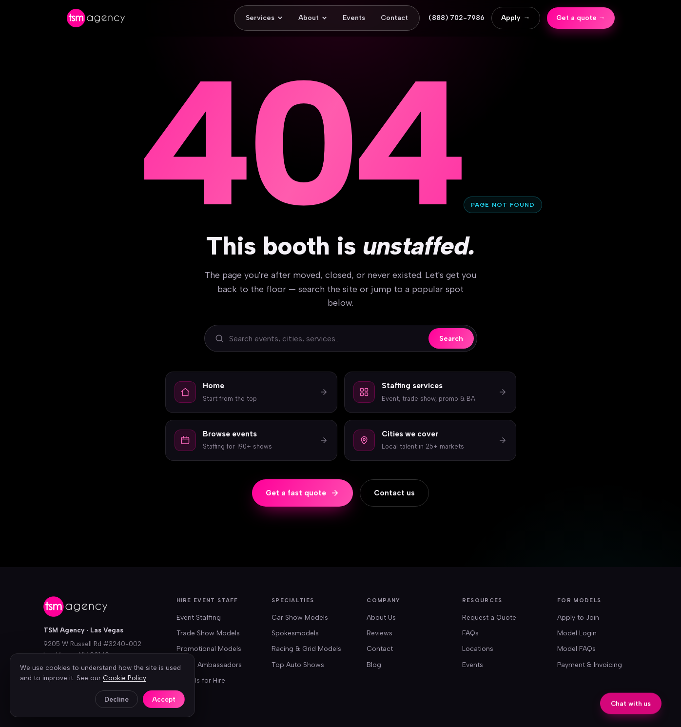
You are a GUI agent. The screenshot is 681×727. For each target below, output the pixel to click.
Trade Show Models (208, 633)
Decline (116, 699)
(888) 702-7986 (456, 18)
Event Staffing (198, 617)
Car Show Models (300, 617)
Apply (515, 18)
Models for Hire (200, 680)
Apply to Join (578, 617)
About (312, 18)
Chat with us (631, 704)
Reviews (379, 633)
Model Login (577, 633)
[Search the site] (326, 338)
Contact (394, 18)
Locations (477, 649)
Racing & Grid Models (306, 649)
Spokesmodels (295, 633)
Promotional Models (208, 649)
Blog (374, 665)
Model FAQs (576, 649)
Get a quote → (580, 18)
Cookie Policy (124, 678)
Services (264, 18)
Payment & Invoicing (589, 665)
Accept (163, 699)
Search (451, 338)
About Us (381, 617)
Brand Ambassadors (209, 665)
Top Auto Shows (298, 665)
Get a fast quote (302, 493)
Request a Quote (489, 617)
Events (354, 18)
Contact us (394, 493)
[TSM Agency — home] (96, 18)
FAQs (470, 633)
